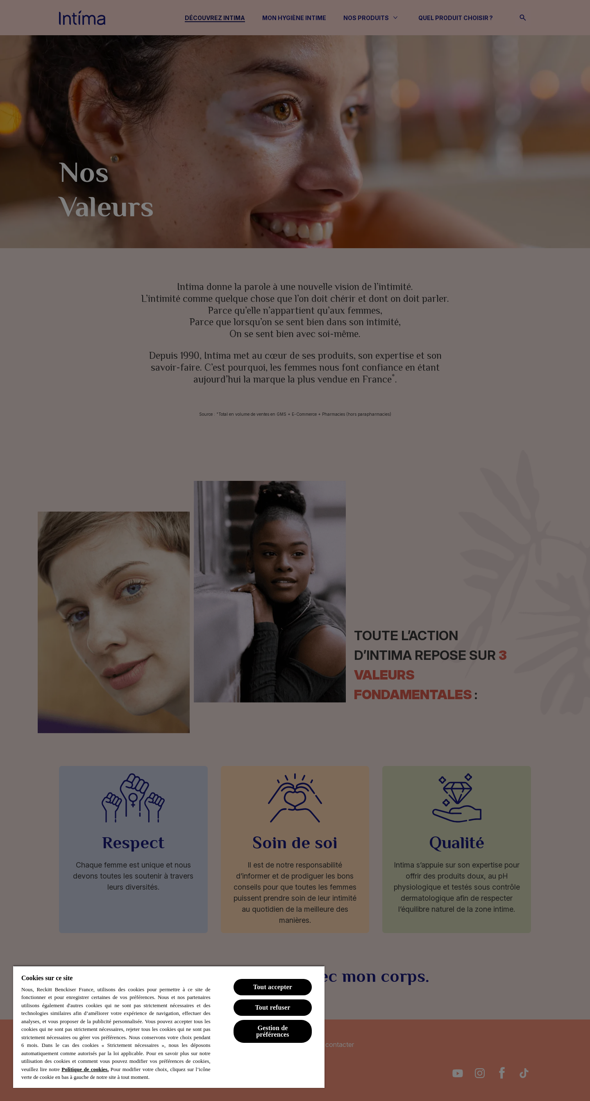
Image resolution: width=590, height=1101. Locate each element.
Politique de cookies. (85, 1069)
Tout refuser (272, 1007)
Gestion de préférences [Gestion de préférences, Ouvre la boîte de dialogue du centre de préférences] (272, 1031)
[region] (168, 1026)
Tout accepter (272, 986)
